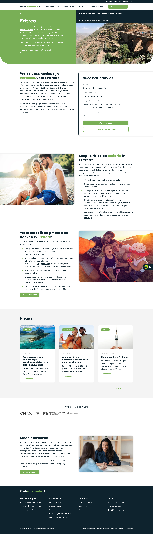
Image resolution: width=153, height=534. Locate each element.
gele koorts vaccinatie (32, 82)
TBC (65, 289)
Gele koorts (88, 104)
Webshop (82, 510)
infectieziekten (26, 30)
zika (55, 266)
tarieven (61, 456)
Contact (126, 1)
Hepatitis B (99, 104)
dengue (48, 266)
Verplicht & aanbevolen (59, 517)
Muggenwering (43, 264)
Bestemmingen (52, 6)
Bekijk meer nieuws (124, 389)
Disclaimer (129, 528)
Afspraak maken (118, 7)
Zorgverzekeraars (89, 528)
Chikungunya (88, 107)
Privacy (121, 528)
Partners (114, 528)
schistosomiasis (36, 282)
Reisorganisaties (103, 528)
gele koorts (54, 85)
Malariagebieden (27, 510)
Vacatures (117, 1)
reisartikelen (42, 450)
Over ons (109, 1)
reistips (30, 450)
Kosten (82, 6)
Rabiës (109, 104)
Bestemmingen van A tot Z (31, 502)
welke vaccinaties (42, 43)
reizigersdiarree (36, 254)
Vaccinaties (69, 6)
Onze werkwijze (85, 502)
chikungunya (65, 266)
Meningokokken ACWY (104, 107)
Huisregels (82, 506)
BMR (102, 96)
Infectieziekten (55, 502)
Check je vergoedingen (106, 129)
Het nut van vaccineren (59, 510)
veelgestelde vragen (45, 445)
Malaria (103, 167)
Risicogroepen (55, 506)
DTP (84, 96)
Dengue (117, 104)
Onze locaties (96, 6)
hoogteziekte (31, 273)
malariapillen (115, 180)
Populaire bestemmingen (30, 506)
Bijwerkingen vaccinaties (60, 513)
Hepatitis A (93, 96)
